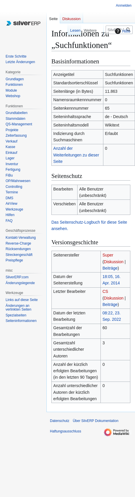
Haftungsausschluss (65, 431)
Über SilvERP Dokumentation (95, 421)
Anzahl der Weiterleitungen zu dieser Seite (76, 155)
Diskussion (114, 261)
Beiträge (110, 268)
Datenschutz (59, 421)
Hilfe (122, 31)
